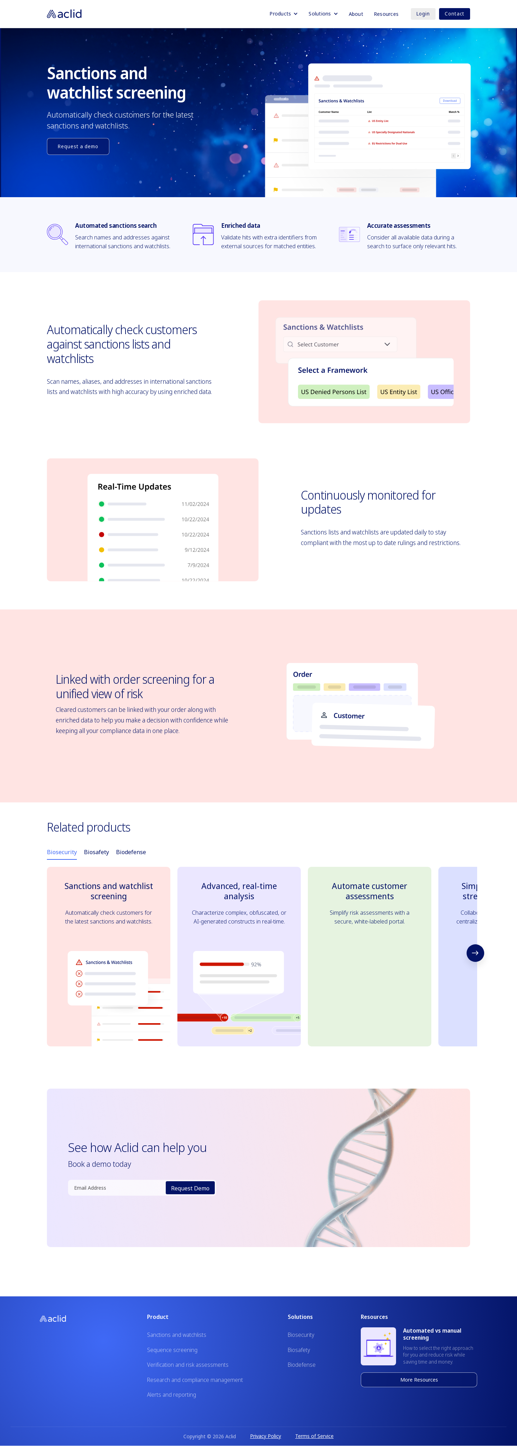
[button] (284, 13)
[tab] (62, 852)
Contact (454, 13)
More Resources (419, 1379)
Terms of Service (314, 1436)
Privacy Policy (265, 1436)
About (356, 14)
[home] (64, 13)
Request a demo (78, 146)
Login (423, 13)
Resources (386, 14)
